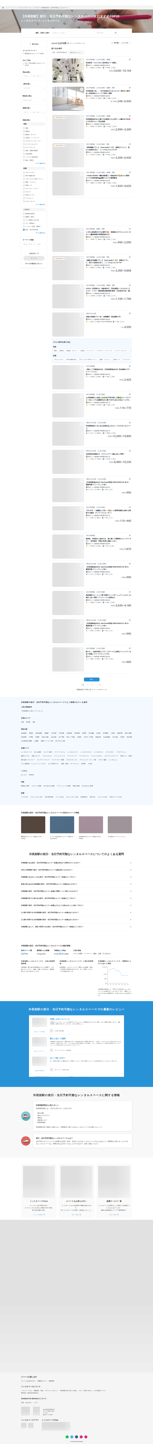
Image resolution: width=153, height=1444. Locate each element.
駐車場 (83, 763)
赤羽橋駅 (105, 733)
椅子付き (92, 797)
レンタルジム (113, 760)
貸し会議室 (37, 752)
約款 (42, 1390)
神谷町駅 (77, 733)
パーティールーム (59, 752)
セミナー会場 (17, 7)
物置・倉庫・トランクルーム (70, 763)
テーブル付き (60, 797)
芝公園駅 (91, 733)
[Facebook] (76, 1436)
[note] (85, 1436)
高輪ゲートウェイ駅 (47, 741)
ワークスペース (72, 756)
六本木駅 (53, 733)
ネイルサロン (110, 752)
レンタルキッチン (72, 752)
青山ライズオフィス (39, 1051)
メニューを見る (39, 1214)
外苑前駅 (69, 733)
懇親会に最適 (25, 786)
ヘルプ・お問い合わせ (85, 1390)
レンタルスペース (26, 752)
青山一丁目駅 (71, 737)
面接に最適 (76, 786)
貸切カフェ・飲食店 (126, 756)
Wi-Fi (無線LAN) (71, 359)
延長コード (116, 359)
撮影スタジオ (25, 756)
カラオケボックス (71, 760)
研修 (55, 350)
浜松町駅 (24, 737)
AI (129, 59)
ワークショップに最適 (63, 786)
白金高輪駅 (106, 737)
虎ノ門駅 (61, 737)
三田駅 (113, 733)
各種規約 (36, 1390)
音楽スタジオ (36, 756)
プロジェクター (59, 359)
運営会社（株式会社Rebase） (30, 1393)
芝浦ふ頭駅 (45, 737)
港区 (30, 7)
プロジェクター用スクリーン (88, 359)
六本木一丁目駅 (88, 737)
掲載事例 (51, 1381)
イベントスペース (59, 756)
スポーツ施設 (102, 760)
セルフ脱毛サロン (53, 763)
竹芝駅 (122, 737)
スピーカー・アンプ (129, 359)
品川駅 (98, 733)
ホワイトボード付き (72, 797)
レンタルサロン (98, 752)
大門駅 (31, 737)
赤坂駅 (31, 733)
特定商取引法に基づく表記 (68, 1390)
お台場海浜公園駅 (26, 741)
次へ (91, 679)
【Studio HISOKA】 (39, 1070)
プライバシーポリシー (52, 1390)
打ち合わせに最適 (49, 786)
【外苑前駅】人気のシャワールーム (32, 711)
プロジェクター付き (36, 797)
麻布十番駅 (128, 733)
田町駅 (84, 733)
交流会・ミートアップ (87, 350)
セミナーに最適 (36, 786)
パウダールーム (121, 752)
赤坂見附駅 (38, 733)
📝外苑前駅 (36, 7)
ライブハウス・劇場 (58, 760)
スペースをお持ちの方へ (28, 1381)
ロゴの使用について (99, 1390)
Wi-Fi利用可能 (49, 797)
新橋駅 (46, 733)
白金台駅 (53, 737)
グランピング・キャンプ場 (88, 760)
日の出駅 (115, 737)
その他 (90, 763)
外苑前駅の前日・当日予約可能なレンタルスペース (54, 7)
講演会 (62, 350)
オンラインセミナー (121, 350)
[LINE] (67, 1436)
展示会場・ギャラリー (28, 760)
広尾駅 (79, 737)
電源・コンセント (105, 359)
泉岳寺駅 (129, 737)
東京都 (25, 7)
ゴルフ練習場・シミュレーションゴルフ (33, 763)
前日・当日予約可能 (59, 52)
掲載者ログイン (42, 1381)
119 (100, 685)
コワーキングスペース (111, 756)
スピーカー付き (102, 797)
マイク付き (24, 797)
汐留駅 (37, 737)
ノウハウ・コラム (26, 1390)
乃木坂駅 (61, 733)
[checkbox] (24, 128)
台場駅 (36, 741)
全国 (22, 722)
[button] (76, 864)
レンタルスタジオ (86, 752)
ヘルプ (36, 1402)
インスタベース (7, 8)
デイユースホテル (96, 756)
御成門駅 (120, 733)
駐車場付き (84, 797)
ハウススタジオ (47, 756)
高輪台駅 (98, 737)
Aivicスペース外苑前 (39, 1031)
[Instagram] (81, 1436)
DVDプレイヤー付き (116, 797)
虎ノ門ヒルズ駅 (60, 741)
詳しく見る (76, 1214)
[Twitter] (71, 1436)
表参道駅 (24, 733)
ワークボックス (84, 756)
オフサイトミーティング (104, 350)
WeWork (31, 775)
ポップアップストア (43, 760)
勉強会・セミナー (72, 350)
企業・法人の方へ (26, 1402)
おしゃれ (24, 775)
